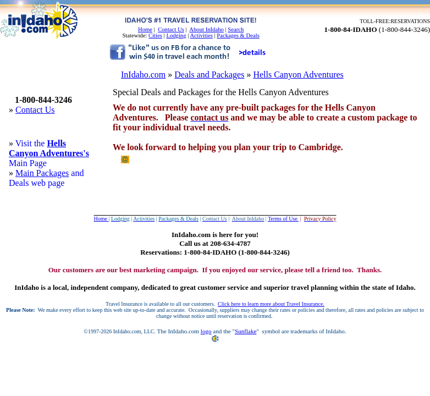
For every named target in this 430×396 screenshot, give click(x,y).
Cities (155, 35)
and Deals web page (46, 178)
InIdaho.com (143, 74)
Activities (201, 35)
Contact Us (171, 29)
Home (145, 29)
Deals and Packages (209, 74)
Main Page (28, 163)
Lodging (176, 35)
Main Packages (42, 173)
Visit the (31, 143)
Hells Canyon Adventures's (49, 148)
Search (236, 29)
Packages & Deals (238, 35)
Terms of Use (283, 219)
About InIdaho (206, 29)
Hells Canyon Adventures (298, 74)
